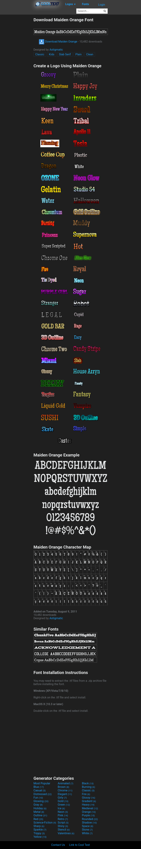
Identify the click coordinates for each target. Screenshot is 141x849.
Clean (89, 54)
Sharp (38, 826)
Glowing (40, 801)
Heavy (88, 804)
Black (88, 783)
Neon (63, 812)
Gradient (89, 801)
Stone (87, 829)
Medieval (90, 808)
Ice (61, 808)
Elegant (65, 794)
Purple (88, 815)
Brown (63, 787)
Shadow (89, 822)
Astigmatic (56, 49)
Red (38, 819)
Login (101, 4)
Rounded (90, 819)
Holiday (39, 808)
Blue (38, 787)
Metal (38, 812)
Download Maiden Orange (58, 41)
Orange (89, 812)
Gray (38, 804)
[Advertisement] (17, 70)
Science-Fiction (44, 822)
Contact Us (58, 845)
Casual (39, 790)
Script (63, 822)
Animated (65, 783)
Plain (78, 54)
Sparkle (39, 829)
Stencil (64, 829)
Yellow (39, 836)
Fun (38, 797)
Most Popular (41, 783)
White (87, 833)
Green (64, 804)
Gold (63, 801)
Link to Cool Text (79, 845)
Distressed (42, 794)
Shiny (63, 826)
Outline (40, 815)
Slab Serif (65, 54)
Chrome (65, 790)
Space (87, 826)
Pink (63, 815)
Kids (51, 54)
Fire (86, 794)
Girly (62, 797)
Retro (63, 819)
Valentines (66, 833)
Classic (39, 54)
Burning (88, 787)
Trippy (39, 833)
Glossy (88, 797)
